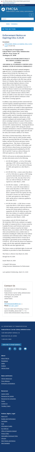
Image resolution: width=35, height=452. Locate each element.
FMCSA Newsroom (6, 378)
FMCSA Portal (5, 368)
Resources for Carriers (7, 396)
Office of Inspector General (8, 431)
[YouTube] (25, 349)
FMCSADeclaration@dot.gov (13, 304)
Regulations (4, 361)
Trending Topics (5, 406)
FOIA (2, 424)
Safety (3, 363)
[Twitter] (15, 349)
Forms (3, 401)
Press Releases (5, 381)
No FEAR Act (4, 428)
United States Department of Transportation (14, 5)
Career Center (5, 394)
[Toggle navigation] (31, 14)
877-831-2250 (14, 306)
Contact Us (4, 403)
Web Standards (5, 443)
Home (8, 24)
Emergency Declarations (8, 383)
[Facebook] (9, 349)
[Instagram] (20, 349)
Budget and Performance (8, 419)
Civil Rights (4, 421)
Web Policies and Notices (8, 441)
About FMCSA (5, 358)
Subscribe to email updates (11, 344)
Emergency (14, 24)
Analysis (3, 366)
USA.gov (3, 438)
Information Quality (6, 426)
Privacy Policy (5, 433)
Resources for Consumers (8, 399)
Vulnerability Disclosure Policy (9, 436)
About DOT (4, 416)
